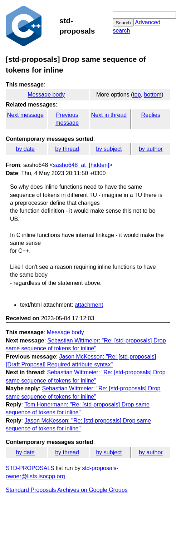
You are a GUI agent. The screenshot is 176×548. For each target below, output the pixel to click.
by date (25, 149)
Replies (150, 115)
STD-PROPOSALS (30, 468)
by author (151, 149)
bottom (152, 95)
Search (123, 22)
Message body (46, 95)
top (137, 95)
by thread (67, 149)
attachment (89, 305)
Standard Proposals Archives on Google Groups (67, 490)
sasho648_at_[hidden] (81, 165)
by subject (109, 149)
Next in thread (109, 115)
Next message (25, 115)
